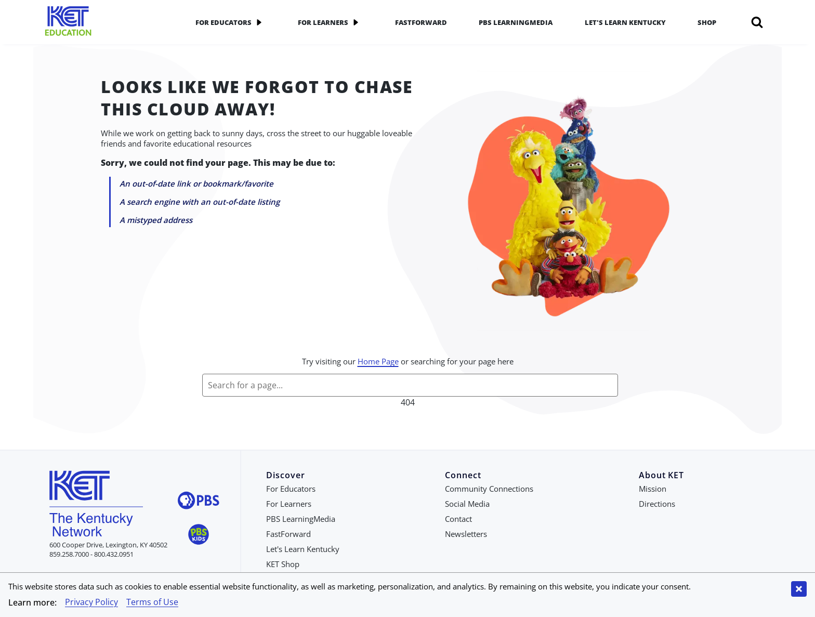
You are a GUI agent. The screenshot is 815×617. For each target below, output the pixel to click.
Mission (652, 488)
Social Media (467, 503)
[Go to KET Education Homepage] (106, 22)
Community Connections (489, 488)
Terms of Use (152, 602)
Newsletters (466, 534)
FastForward (421, 22)
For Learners (330, 22)
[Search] (757, 22)
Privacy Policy (91, 602)
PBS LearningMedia (516, 22)
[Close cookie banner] (799, 589)
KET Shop (282, 564)
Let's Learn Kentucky (625, 22)
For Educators (230, 22)
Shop (707, 22)
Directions (657, 503)
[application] (259, 22)
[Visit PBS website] (198, 502)
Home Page (378, 361)
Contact (458, 519)
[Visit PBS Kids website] (198, 535)
